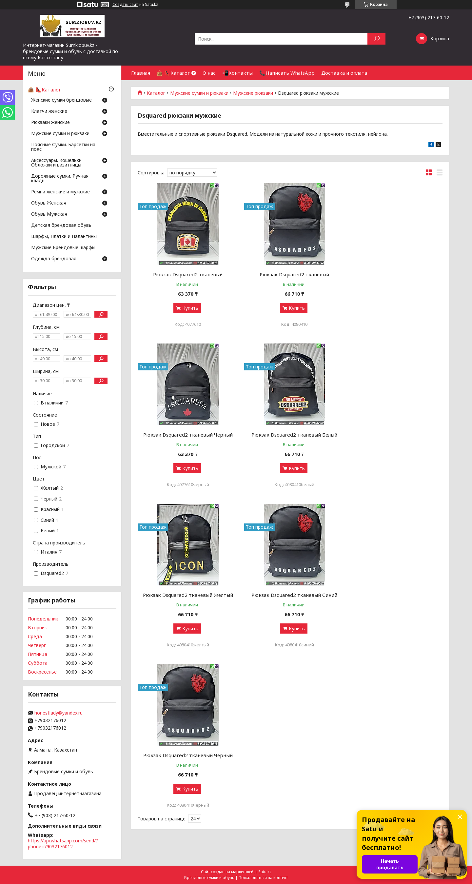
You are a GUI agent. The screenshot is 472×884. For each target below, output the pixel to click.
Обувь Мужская (49, 214)
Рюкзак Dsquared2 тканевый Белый (186, 434)
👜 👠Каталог (173, 72)
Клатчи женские (49, 111)
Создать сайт (125, 4)
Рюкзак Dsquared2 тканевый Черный (394, 274)
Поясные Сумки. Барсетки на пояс (63, 147)
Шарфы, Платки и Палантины (64, 236)
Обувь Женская (48, 203)
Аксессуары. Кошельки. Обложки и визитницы (57, 163)
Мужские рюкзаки (253, 93)
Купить (189, 308)
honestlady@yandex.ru (58, 713)
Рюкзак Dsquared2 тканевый (186, 274)
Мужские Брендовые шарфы (63, 247)
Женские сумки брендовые (61, 100)
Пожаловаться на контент (263, 877)
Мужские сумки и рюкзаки (199, 93)
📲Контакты (237, 72)
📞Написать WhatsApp (287, 72)
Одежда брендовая (53, 259)
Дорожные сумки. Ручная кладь (59, 179)
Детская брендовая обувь (61, 225)
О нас (209, 72)
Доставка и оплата (344, 72)
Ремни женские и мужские (60, 192)
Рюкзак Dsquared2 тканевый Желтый (290, 434)
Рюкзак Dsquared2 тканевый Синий (394, 434)
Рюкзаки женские (50, 122)
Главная (140, 72)
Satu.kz (264, 871)
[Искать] (376, 39)
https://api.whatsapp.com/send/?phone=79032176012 (63, 843)
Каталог (156, 93)
